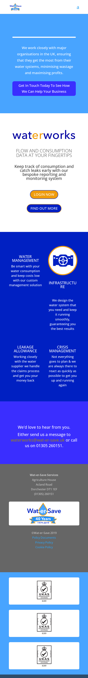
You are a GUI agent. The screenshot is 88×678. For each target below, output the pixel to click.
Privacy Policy (44, 542)
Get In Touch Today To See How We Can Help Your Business (44, 88)
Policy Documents (44, 538)
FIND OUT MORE (44, 208)
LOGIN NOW (44, 194)
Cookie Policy (44, 547)
